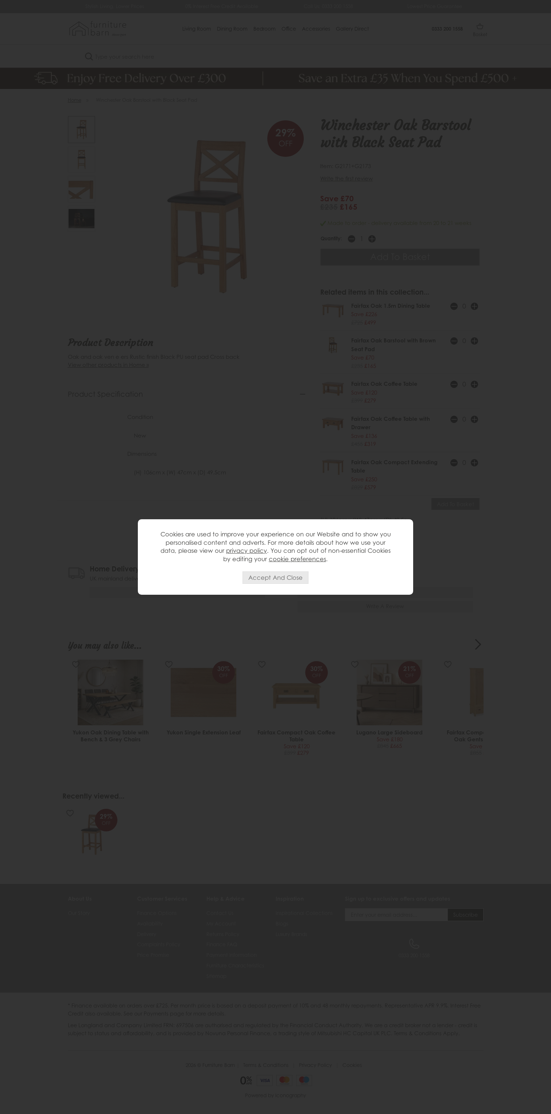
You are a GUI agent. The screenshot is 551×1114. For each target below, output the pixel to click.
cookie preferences (297, 559)
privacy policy (246, 550)
